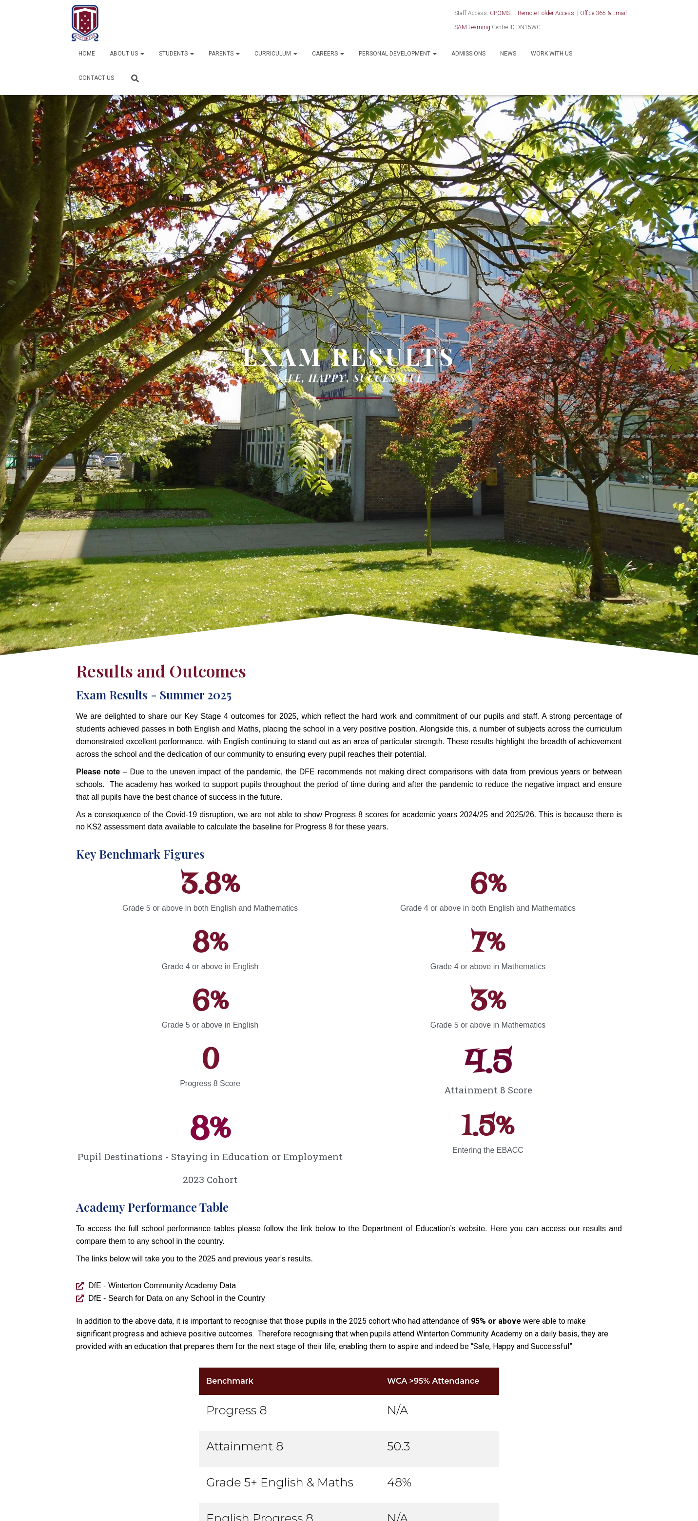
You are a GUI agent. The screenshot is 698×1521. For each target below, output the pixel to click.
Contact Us (96, 78)
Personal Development (398, 53)
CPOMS (500, 13)
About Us (127, 53)
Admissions (468, 53)
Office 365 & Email (603, 13)
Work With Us (551, 53)
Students (176, 53)
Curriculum (275, 53)
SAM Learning (472, 27)
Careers (328, 53)
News (508, 53)
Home (86, 53)
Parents (224, 53)
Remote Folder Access (546, 13)
